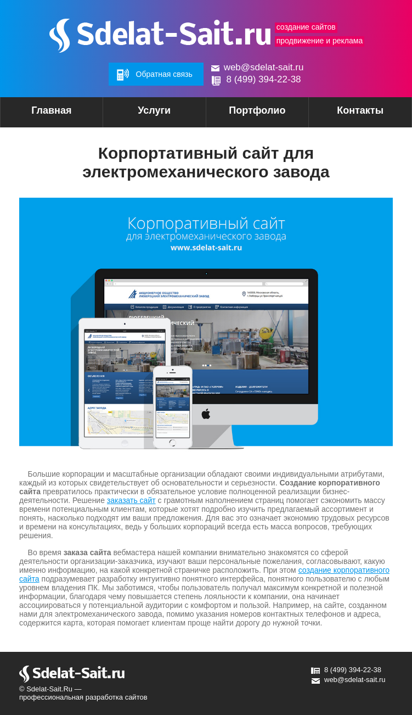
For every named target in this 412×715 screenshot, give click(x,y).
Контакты (360, 110)
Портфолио (257, 110)
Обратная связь (164, 74)
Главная (51, 110)
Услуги (137, 114)
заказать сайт (131, 500)
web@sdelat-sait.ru (264, 67)
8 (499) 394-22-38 (263, 79)
